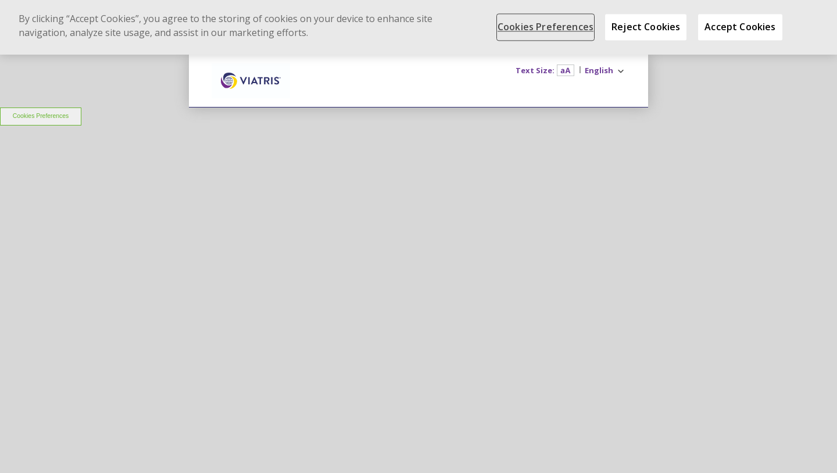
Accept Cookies (739, 26)
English (599, 70)
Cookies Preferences (41, 116)
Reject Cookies (645, 26)
